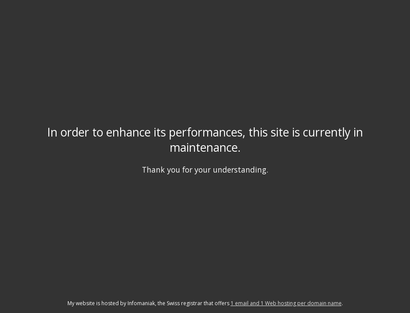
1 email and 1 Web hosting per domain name (286, 303)
